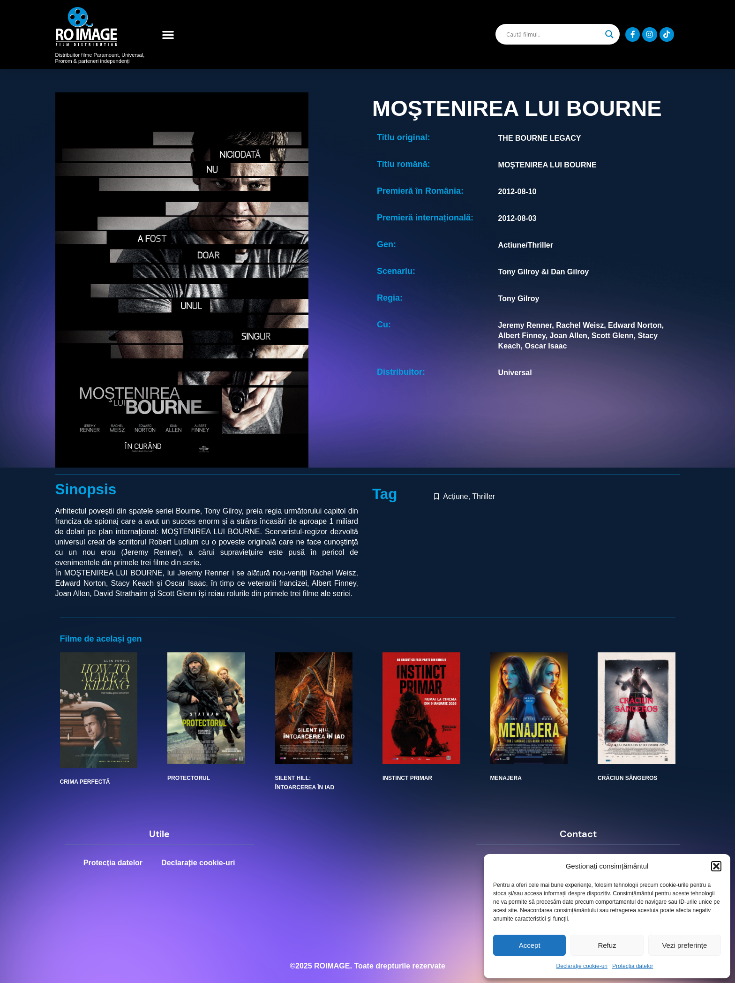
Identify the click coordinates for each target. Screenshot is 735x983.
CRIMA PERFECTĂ (85, 782)
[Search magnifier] (609, 34)
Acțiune (455, 496)
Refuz (607, 945)
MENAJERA (506, 778)
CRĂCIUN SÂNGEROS (627, 778)
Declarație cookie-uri (582, 966)
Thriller (483, 496)
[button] (716, 866)
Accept (529, 945)
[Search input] (553, 34)
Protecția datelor (632, 966)
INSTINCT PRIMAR (407, 778)
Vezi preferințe (684, 945)
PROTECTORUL (188, 778)
